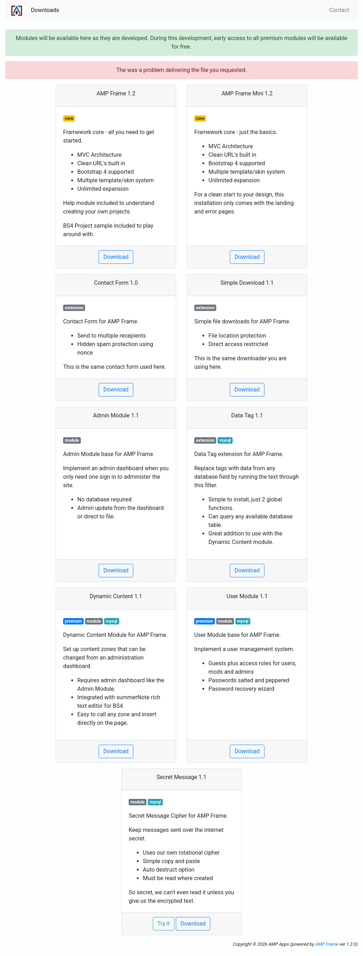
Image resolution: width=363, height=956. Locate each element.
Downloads (45, 10)
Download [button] (115, 257)
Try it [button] (163, 923)
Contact (339, 10)
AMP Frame (326, 944)
